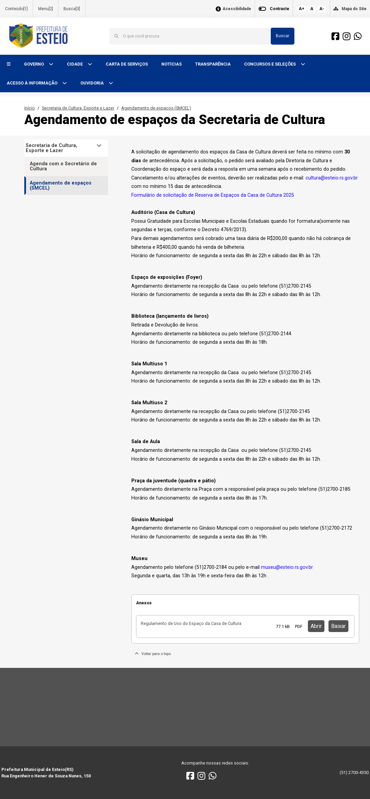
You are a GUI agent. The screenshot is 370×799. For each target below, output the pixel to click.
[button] (8, 64)
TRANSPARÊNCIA (213, 64)
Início (29, 108)
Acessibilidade (236, 9)
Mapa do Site (354, 9)
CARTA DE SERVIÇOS (127, 64)
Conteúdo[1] (16, 8)
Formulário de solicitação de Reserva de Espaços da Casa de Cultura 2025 (212, 195)
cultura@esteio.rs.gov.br (332, 178)
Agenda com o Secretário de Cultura (63, 166)
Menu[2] (45, 8)
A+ (301, 8)
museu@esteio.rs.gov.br (287, 567)
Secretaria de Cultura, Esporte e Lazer (78, 108)
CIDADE (75, 64)
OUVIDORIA (92, 83)
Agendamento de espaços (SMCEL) (156, 108)
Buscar (282, 35)
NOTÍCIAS (171, 64)
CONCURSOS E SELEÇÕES (270, 64)
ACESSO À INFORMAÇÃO (32, 83)
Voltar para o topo (153, 654)
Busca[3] (71, 8)
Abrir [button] (316, 626)
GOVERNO (34, 64)
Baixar (338, 626)
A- (321, 8)
